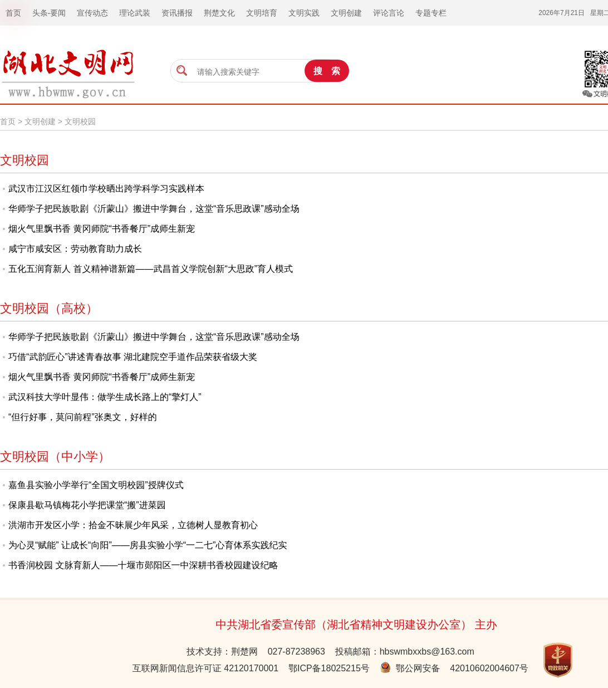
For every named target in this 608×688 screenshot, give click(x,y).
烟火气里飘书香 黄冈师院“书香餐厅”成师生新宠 (101, 228)
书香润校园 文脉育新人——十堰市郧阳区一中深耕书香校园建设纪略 (143, 565)
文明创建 (40, 121)
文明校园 (80, 121)
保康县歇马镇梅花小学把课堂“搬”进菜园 (87, 505)
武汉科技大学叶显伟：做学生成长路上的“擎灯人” (105, 397)
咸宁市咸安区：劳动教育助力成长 (75, 248)
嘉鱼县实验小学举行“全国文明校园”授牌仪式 (96, 485)
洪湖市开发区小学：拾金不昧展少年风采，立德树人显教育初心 (133, 525)
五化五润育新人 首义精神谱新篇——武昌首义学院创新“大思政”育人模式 (150, 269)
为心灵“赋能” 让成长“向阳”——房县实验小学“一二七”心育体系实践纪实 (147, 545)
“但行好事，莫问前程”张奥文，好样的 (82, 417)
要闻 (58, 12)
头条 (40, 12)
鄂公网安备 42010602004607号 (454, 668)
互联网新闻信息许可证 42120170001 (205, 668)
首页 (8, 121)
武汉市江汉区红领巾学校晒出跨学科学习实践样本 (106, 188)
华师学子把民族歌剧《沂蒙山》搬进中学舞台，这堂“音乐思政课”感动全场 (154, 208)
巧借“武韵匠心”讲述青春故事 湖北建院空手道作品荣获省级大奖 (132, 357)
